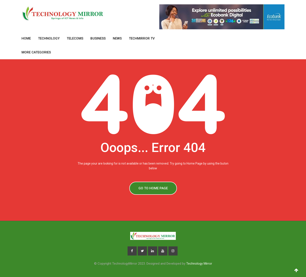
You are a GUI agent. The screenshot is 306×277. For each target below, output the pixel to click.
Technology (49, 38)
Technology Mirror (199, 263)
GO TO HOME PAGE (153, 188)
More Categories (36, 52)
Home (26, 38)
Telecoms (75, 38)
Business (98, 38)
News (117, 38)
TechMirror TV (142, 38)
